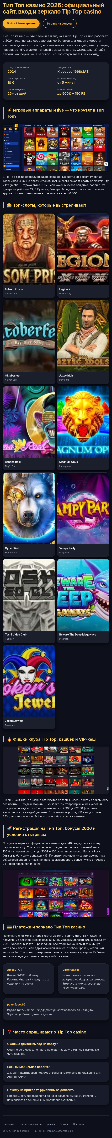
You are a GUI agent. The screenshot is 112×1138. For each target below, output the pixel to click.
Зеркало (64, 1124)
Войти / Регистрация (21, 23)
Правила (51, 1124)
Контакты (78, 1124)
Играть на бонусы (59, 23)
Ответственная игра (30, 1124)
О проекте (8, 1124)
